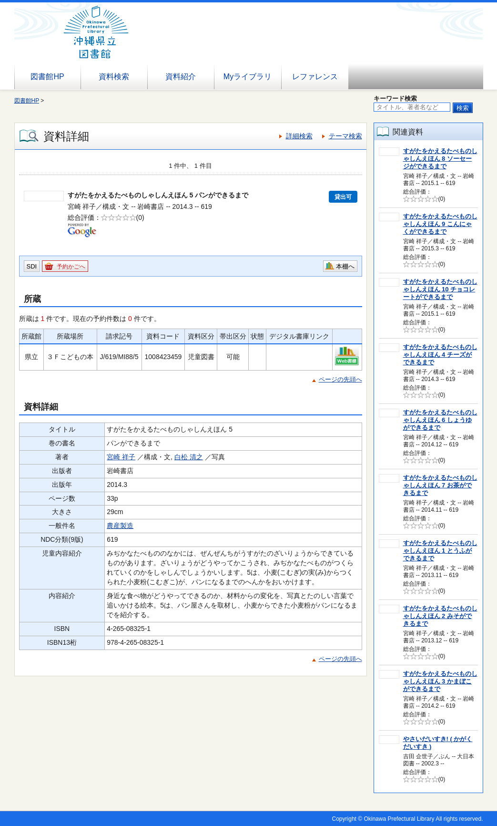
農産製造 (120, 525)
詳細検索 (299, 136)
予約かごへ (71, 266)
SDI (32, 266)
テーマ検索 (345, 136)
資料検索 (114, 76)
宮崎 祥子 (121, 457)
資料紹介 (180, 76)
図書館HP (47, 76)
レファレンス (315, 76)
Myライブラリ (247, 76)
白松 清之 (188, 457)
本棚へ (345, 266)
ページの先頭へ (340, 379)
